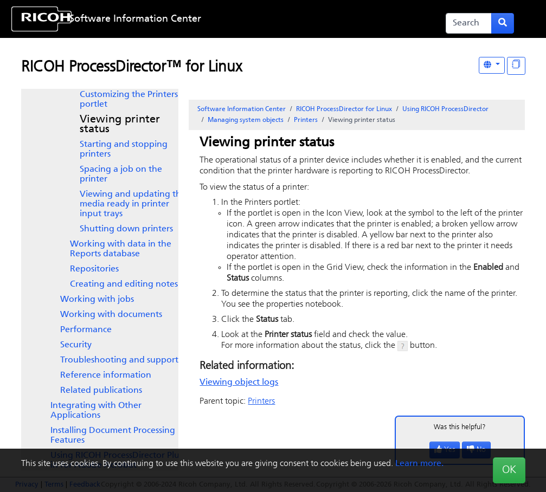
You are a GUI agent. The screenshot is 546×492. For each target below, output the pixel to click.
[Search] (469, 23)
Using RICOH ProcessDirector (445, 109)
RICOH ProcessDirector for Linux (344, 109)
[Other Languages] (492, 65)
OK (509, 470)
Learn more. (419, 463)
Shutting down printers (126, 229)
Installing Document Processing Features (112, 435)
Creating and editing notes (124, 284)
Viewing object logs (239, 382)
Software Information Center (135, 19)
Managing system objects (246, 120)
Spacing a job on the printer (121, 174)
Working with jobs (97, 299)
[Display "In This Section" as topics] (516, 66)
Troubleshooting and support (119, 360)
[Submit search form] (502, 23)
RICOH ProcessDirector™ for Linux (131, 67)
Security (76, 345)
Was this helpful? (460, 427)
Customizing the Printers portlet (129, 99)
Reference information (105, 375)
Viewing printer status (120, 124)
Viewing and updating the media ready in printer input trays (133, 204)
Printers (306, 120)
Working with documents (111, 314)
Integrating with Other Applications (96, 411)
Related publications (101, 390)
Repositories (94, 269)
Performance (86, 330)
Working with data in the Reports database (120, 249)
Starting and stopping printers (124, 149)
